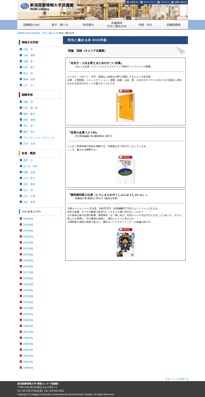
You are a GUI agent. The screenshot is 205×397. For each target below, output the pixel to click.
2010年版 (28, 314)
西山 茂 (28, 73)
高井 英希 (29, 202)
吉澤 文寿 (29, 143)
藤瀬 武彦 (29, 79)
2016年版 (28, 278)
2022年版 (28, 242)
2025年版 (28, 224)
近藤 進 (28, 61)
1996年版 (28, 367)
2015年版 (28, 284)
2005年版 (28, 344)
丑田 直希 (29, 184)
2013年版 (28, 296)
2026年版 (28, 218)
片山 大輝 (29, 196)
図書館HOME (23, 33)
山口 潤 (28, 190)
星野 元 (28, 160)
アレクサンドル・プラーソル (38, 137)
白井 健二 (29, 67)
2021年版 (28, 248)
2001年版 (28, 361)
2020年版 (28, 254)
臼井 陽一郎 (30, 108)
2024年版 (28, 230)
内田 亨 (28, 49)
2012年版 (28, 302)
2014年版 (28, 290)
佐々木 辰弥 (30, 166)
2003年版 (28, 355)
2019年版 (28, 260)
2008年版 (28, 326)
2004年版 (28, 350)
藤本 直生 (29, 131)
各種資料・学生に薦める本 (44, 33)
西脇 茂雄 (29, 172)
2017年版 (28, 272)
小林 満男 (29, 55)
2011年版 (28, 308)
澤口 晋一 (29, 125)
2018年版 (28, 266)
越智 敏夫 (29, 113)
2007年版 (28, 332)
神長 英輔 (29, 119)
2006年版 (28, 338)
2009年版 (28, 320)
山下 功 (28, 85)
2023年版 (28, 236)
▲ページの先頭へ (177, 379)
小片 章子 (29, 178)
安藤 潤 (28, 102)
